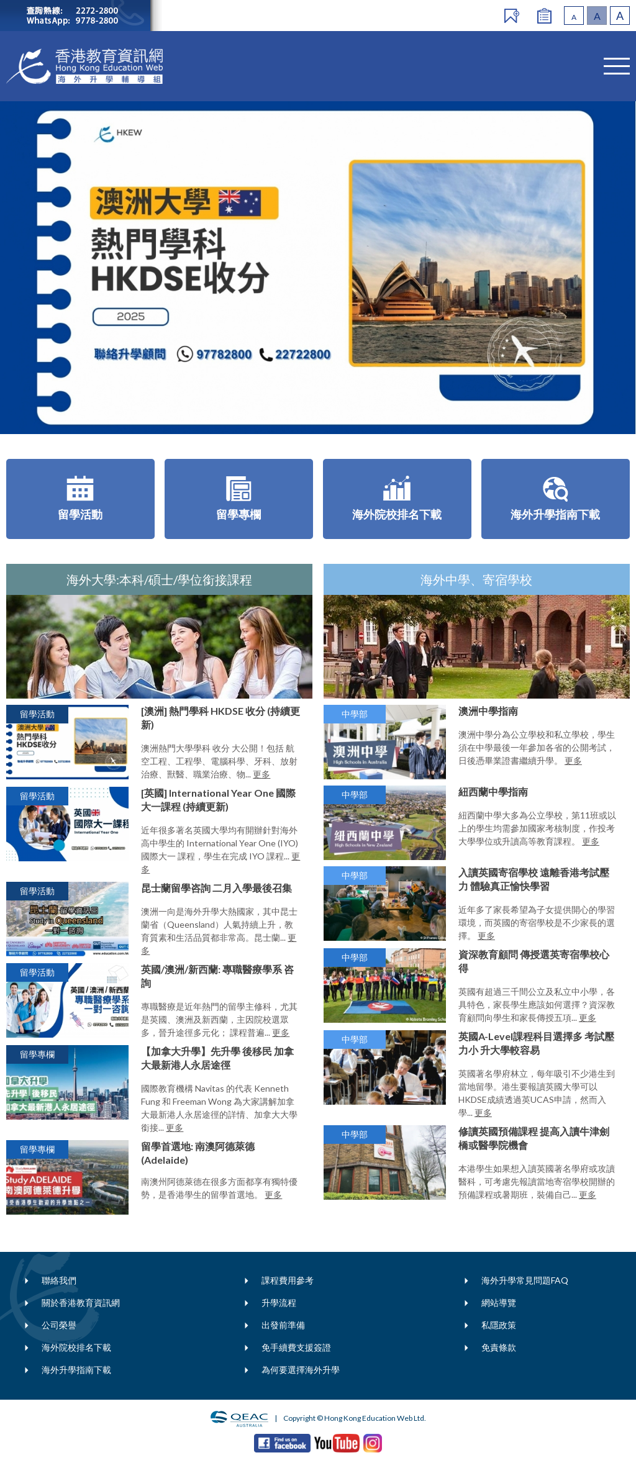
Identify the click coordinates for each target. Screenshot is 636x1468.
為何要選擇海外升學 (300, 1369)
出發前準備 (283, 1325)
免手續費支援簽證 (296, 1347)
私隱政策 (498, 1325)
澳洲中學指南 (488, 711)
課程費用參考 (287, 1280)
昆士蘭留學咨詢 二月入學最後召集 (216, 888)
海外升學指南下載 (76, 1369)
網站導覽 (498, 1302)
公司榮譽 (59, 1325)
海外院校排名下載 (76, 1347)
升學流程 (278, 1302)
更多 (261, 774)
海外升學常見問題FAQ (524, 1280)
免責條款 (498, 1347)
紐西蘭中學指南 (493, 791)
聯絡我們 (59, 1280)
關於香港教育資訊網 (81, 1302)
